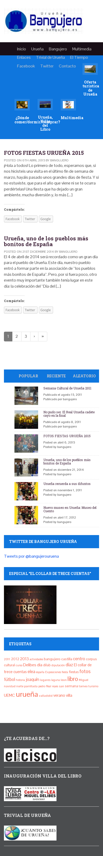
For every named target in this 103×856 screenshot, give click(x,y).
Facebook (26, 66)
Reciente (56, 375)
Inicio (21, 49)
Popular (28, 375)
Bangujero (58, 49)
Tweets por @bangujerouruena (31, 556)
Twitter (47, 66)
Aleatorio (84, 375)
